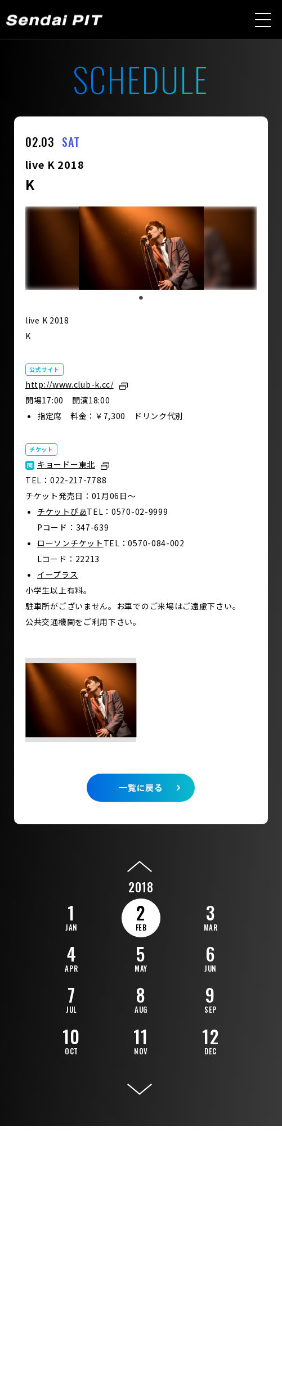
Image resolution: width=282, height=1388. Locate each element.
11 (141, 1040)
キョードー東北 (66, 464)
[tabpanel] (141, 248)
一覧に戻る (141, 787)
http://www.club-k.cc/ (69, 384)
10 (71, 1040)
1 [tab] (140, 298)
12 (210, 1040)
